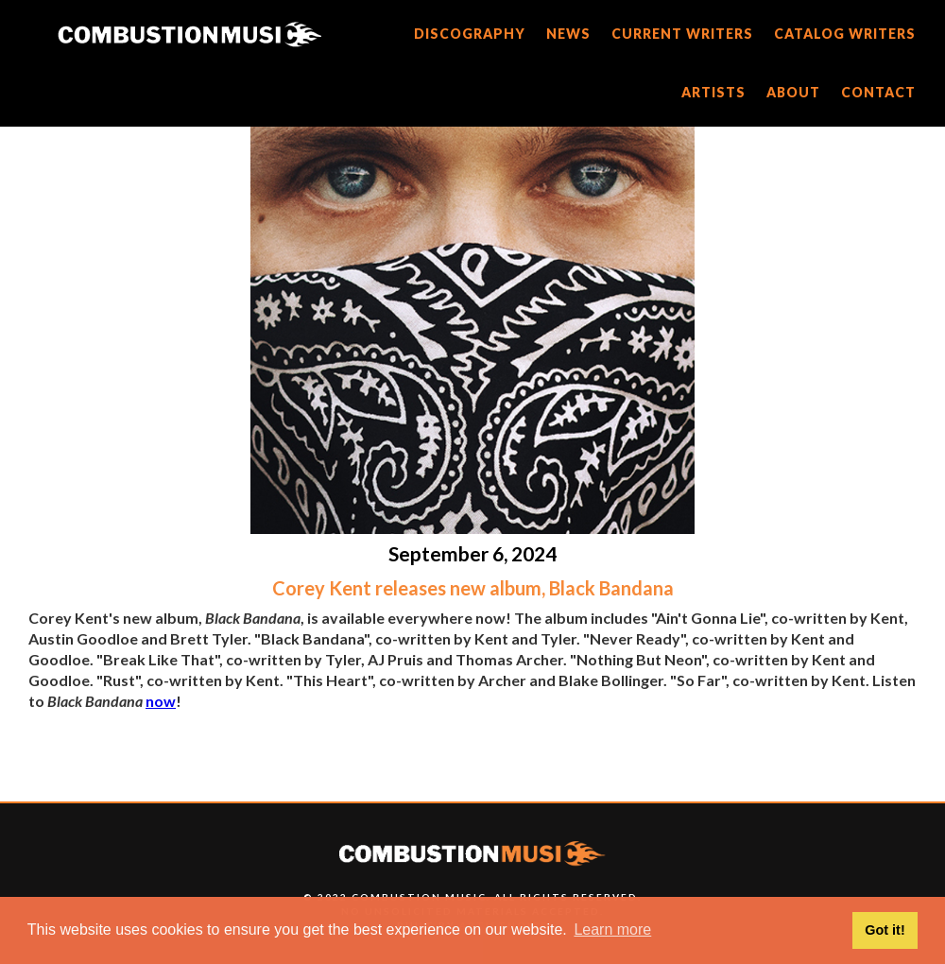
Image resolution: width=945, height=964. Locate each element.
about (793, 92)
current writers (682, 34)
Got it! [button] (884, 930)
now (161, 701)
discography (469, 34)
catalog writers (845, 34)
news (568, 34)
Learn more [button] (612, 929)
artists (713, 92)
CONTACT (878, 92)
